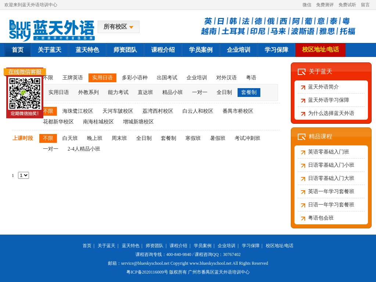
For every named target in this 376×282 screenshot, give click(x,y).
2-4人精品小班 (84, 149)
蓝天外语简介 (323, 87)
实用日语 (102, 77)
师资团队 (125, 50)
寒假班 (193, 138)
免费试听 (347, 4)
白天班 (70, 138)
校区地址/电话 (320, 49)
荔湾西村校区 (157, 111)
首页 (18, 50)
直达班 (145, 92)
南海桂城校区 (98, 121)
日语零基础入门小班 (331, 165)
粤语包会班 (321, 218)
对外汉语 (226, 77)
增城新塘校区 (138, 121)
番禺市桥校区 (238, 111)
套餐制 (249, 92)
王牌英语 (72, 77)
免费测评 (325, 4)
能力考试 (118, 92)
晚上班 (94, 138)
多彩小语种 (135, 77)
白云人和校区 (197, 111)
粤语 (251, 77)
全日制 (224, 92)
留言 (365, 4)
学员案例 (201, 50)
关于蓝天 (49, 50)
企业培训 (238, 50)
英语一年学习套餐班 (331, 191)
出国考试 (167, 77)
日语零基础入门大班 (331, 178)
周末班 (119, 138)
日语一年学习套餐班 (331, 204)
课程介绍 (163, 50)
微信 (307, 4)
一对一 (199, 92)
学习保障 (276, 50)
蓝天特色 (87, 50)
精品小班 (172, 92)
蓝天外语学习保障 (328, 100)
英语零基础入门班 (328, 152)
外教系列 (88, 92)
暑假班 (217, 138)
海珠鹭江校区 (77, 111)
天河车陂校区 (117, 111)
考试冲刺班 (247, 138)
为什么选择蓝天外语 (331, 113)
